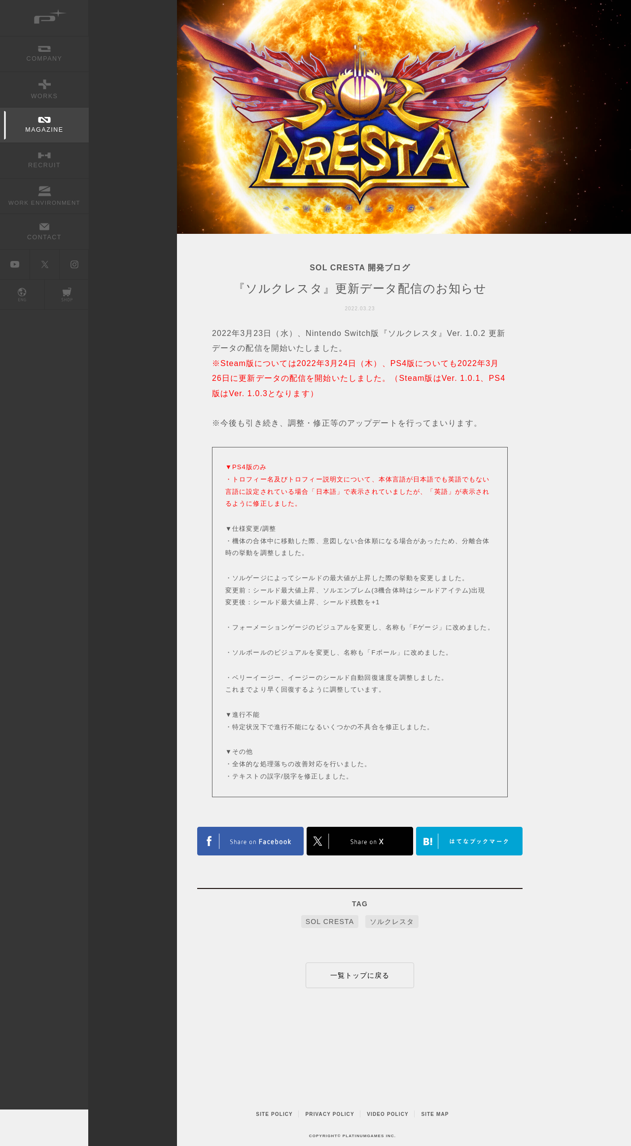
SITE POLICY (274, 1114)
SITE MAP (435, 1114)
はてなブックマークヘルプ (469, 841)
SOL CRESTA (330, 921)
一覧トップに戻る (360, 975)
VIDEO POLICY (388, 1114)
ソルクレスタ (392, 921)
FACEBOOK (250, 841)
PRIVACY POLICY (330, 1114)
